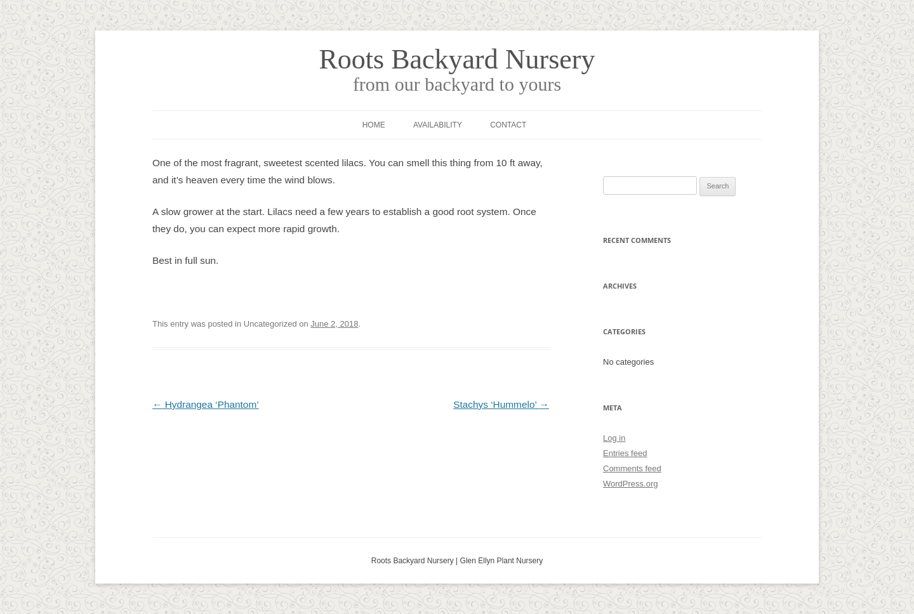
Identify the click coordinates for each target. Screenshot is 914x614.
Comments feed (632, 468)
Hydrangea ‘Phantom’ (205, 404)
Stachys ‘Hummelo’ (501, 404)
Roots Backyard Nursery (457, 60)
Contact (508, 125)
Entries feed (625, 453)
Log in (614, 438)
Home (373, 125)
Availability (437, 125)
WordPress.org (630, 483)
